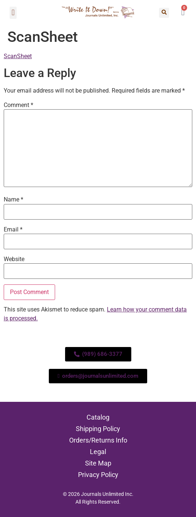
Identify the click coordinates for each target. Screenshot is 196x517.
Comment (18, 105)
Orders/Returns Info (98, 440)
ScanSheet (18, 56)
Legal (98, 452)
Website (14, 259)
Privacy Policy (98, 474)
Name (13, 200)
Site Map (98, 463)
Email (13, 230)
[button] (13, 13)
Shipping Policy (98, 429)
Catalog (98, 417)
